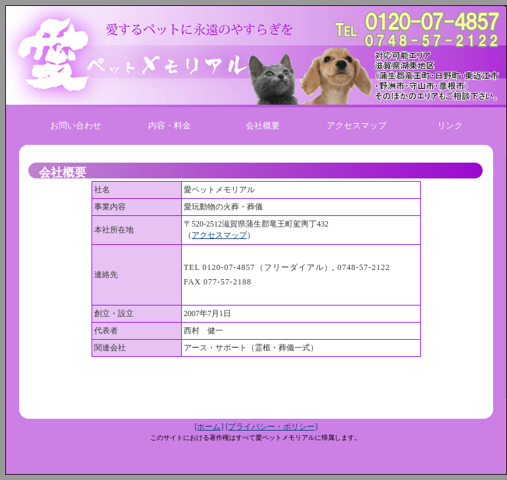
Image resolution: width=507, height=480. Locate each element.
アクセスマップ (357, 125)
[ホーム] (209, 426)
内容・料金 (169, 125)
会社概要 (263, 125)
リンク (450, 125)
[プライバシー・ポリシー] (272, 426)
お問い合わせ (75, 125)
